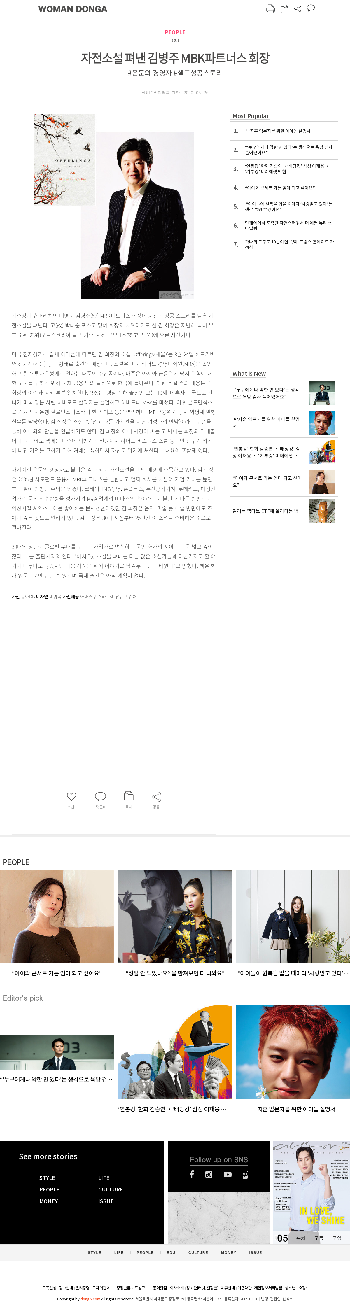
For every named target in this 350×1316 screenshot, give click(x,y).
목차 (300, 1238)
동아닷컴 (160, 1288)
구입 (337, 1238)
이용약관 (244, 1288)
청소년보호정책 (297, 1288)
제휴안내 (228, 1288)
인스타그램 (208, 1174)
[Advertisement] (57, 668)
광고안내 (66, 1288)
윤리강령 (83, 1288)
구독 (318, 1238)
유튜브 (228, 1174)
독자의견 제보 (103, 1288)
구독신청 (49, 1288)
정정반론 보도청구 (130, 1288)
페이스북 (192, 1174)
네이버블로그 (245, 1174)
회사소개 (177, 1288)
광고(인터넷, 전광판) (202, 1288)
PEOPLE (175, 32)
